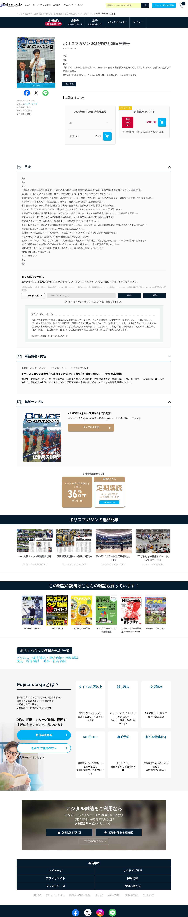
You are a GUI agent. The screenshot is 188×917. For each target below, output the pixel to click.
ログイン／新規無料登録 (164, 5)
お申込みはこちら (109, 502)
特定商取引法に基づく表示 (80, 898)
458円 (98, 136)
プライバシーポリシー (55, 898)
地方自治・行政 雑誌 (53, 14)
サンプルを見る (91, 427)
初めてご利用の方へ (41, 747)
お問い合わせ (132, 888)
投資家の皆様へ (131, 898)
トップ (19, 14)
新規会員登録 (44, 735)
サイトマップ (148, 898)
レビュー (138, 22)
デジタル (73, 136)
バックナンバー (86, 14)
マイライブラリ (43, 5)
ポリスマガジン (71, 14)
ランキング (68, 5)
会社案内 (99, 898)
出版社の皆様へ (114, 898)
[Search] (145, 5)
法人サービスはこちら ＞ (31, 756)
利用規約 (37, 898)
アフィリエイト (55, 881)
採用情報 (132, 881)
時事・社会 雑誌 (55, 661)
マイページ (29, 5)
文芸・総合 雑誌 (28, 661)
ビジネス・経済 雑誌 (33, 14)
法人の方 (79, 5)
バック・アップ (30, 104)
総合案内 (94, 865)
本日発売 (56, 5)
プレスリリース (55, 888)
